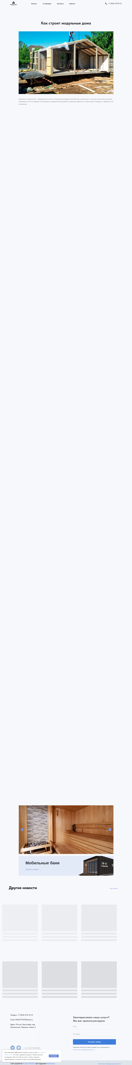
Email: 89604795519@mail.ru (21, 1018)
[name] (94, 1024)
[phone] (94, 1032)
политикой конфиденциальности (84, 1048)
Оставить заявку (94, 1040)
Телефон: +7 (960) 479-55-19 (21, 1013)
